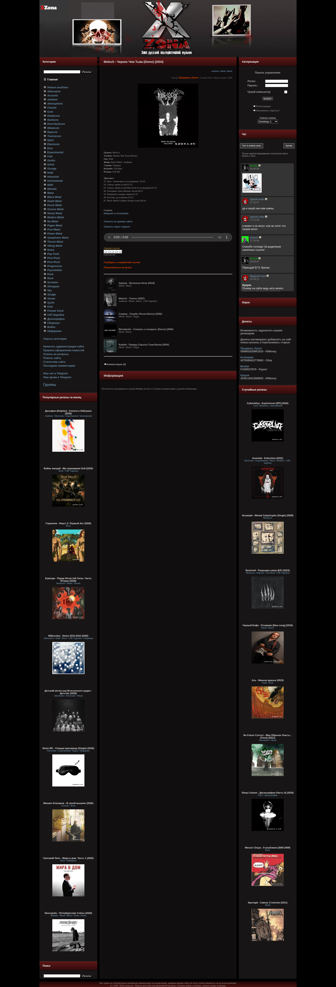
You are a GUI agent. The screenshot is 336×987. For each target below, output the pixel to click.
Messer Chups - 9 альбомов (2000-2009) (267, 847)
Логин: (252, 81)
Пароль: (253, 85)
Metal (222, 71)
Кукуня (244, 375)
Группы (49, 385)
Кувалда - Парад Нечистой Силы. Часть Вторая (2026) (68, 579)
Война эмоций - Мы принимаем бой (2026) (68, 468)
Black (229, 71)
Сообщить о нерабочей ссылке (122, 262)
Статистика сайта (54, 361)
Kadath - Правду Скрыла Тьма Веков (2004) (144, 344)
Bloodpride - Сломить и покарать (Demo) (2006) (146, 329)
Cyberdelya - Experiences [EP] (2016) (267, 403)
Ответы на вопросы (56, 354)
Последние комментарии (59, 365)
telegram (108, 213)
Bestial (244, 366)
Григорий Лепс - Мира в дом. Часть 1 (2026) (68, 858)
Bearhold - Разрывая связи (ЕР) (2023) (268, 570)
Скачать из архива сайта (118, 221)
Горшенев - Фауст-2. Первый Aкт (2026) (68, 523)
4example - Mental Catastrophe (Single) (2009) (267, 515)
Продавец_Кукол (188, 77)
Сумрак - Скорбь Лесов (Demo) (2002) (140, 314)
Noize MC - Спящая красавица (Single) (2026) (68, 748)
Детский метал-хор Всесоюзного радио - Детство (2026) (68, 692)
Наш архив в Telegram (57, 377)
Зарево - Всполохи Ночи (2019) (137, 283)
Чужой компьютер (259, 91)
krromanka (122, 213)
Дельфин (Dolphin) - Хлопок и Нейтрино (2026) (68, 412)
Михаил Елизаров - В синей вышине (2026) (68, 803)
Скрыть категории (54, 338)
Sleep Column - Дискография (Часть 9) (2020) (268, 792)
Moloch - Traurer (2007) (132, 298)
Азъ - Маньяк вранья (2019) (268, 680)
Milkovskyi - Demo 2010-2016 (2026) (68, 635)
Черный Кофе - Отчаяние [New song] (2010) (268, 625)
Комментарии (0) (115, 364)
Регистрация (263, 106)
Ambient (215, 71)
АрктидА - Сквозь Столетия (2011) (268, 902)
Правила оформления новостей (63, 350)
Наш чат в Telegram (55, 373)
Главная (52, 79)
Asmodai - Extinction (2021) (267, 458)
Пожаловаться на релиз (118, 267)
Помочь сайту (52, 358)
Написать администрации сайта (63, 346)
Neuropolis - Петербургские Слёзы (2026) (68, 913)
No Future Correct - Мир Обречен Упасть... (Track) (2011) (267, 736)
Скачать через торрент (117, 226)
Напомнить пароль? (268, 110)
